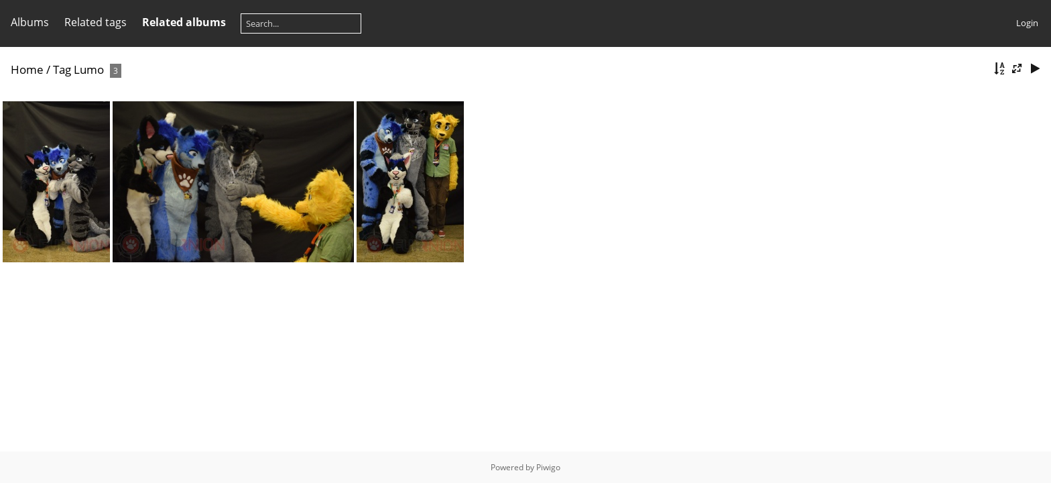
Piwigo (548, 467)
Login (1027, 23)
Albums (30, 22)
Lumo (89, 69)
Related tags (95, 22)
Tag (62, 69)
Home (27, 69)
